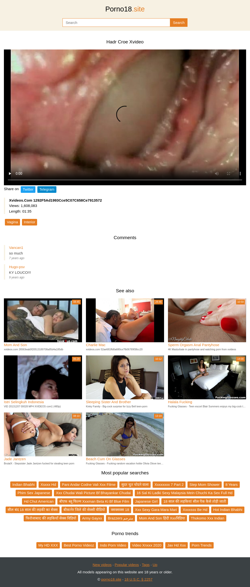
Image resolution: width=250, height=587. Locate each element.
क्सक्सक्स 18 (120, 510)
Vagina (12, 222)
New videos (102, 565)
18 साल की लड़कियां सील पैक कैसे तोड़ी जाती (194, 501)
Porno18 (125, 9)
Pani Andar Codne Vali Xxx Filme (89, 484)
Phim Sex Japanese (34, 493)
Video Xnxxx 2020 (147, 545)
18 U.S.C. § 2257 (139, 579)
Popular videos (127, 565)
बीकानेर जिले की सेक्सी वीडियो (84, 510)
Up (155, 565)
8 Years (232, 484)
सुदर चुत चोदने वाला (135, 484)
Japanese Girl (146, 501)
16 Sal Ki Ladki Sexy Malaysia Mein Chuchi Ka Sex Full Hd (185, 493)
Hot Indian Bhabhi (227, 510)
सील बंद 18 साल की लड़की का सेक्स (33, 510)
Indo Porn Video (113, 545)
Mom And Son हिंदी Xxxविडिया (162, 518)
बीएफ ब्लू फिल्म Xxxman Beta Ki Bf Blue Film (94, 501)
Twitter (28, 189)
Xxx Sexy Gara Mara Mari (156, 510)
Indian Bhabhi (23, 484)
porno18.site (111, 579)
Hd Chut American (39, 501)
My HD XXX (48, 545)
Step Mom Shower (204, 484)
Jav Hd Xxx (176, 545)
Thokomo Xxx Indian (207, 518)
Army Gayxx (92, 518)
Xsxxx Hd (48, 484)
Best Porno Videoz (79, 545)
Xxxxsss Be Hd (195, 510)
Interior (29, 222)
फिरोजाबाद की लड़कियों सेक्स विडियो (51, 518)
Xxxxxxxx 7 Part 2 (169, 484)
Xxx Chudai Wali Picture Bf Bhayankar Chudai (93, 493)
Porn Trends (202, 545)
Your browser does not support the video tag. (125, 117)
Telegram (46, 189)
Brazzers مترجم (120, 518)
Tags (146, 565)
